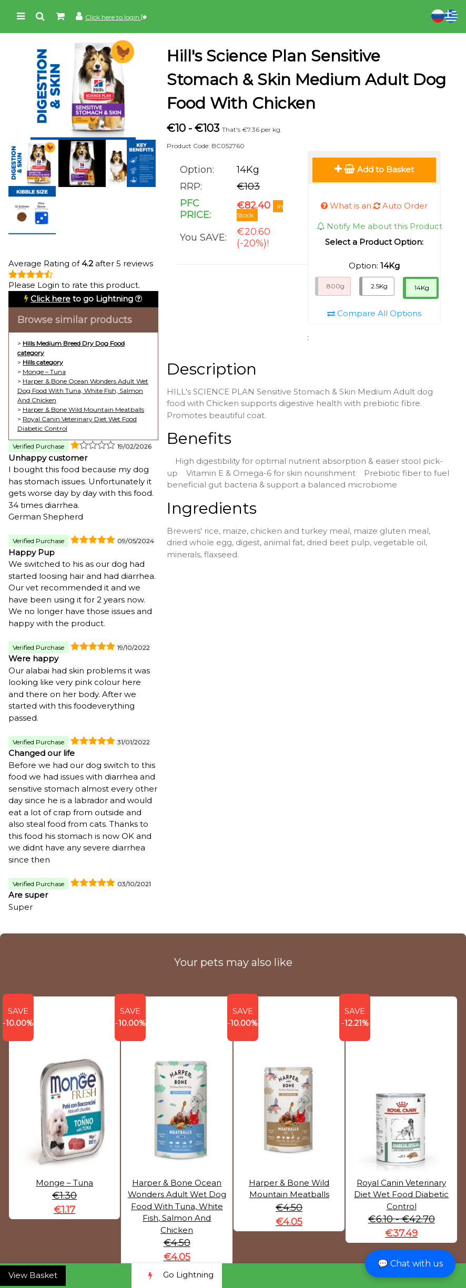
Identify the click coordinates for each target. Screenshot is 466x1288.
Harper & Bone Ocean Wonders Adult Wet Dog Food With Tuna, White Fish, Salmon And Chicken (82, 390)
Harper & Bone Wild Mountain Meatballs (83, 409)
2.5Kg (379, 286)
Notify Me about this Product (379, 226)
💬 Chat (410, 1264)
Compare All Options (374, 313)
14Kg (421, 288)
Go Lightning (177, 1276)
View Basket (32, 1275)
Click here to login (116, 17)
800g (336, 286)
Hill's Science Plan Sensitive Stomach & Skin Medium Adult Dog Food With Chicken (306, 79)
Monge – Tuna (44, 372)
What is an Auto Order (374, 206)
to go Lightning (82, 299)
